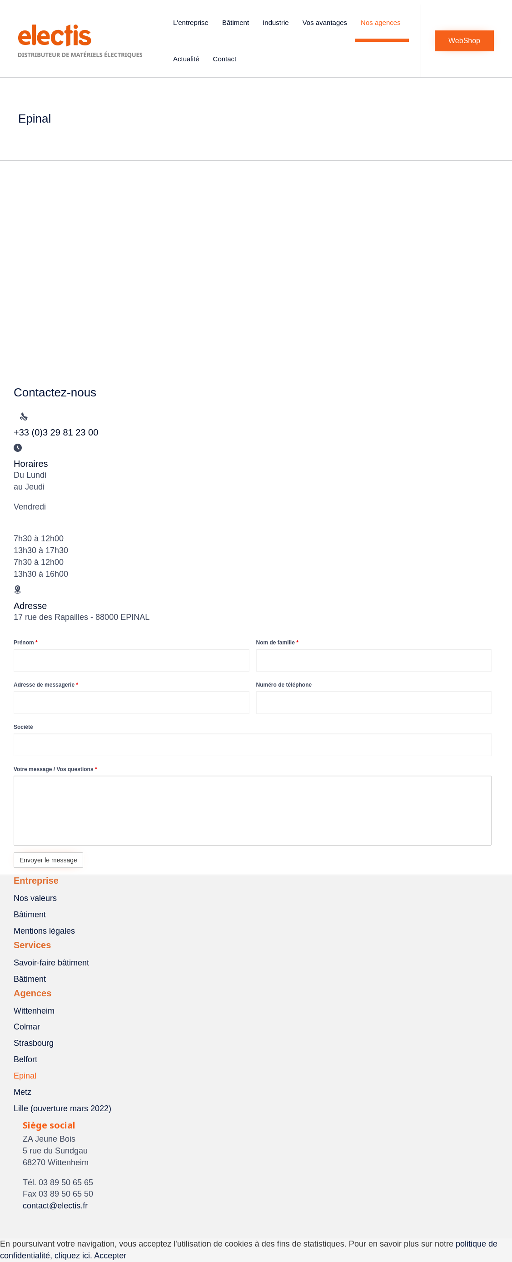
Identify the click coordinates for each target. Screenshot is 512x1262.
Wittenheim (34, 1010)
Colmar (27, 1026)
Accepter (110, 1255)
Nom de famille (277, 642)
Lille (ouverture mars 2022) (62, 1108)
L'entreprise (192, 22)
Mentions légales (44, 930)
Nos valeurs (35, 898)
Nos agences (382, 22)
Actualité (187, 59)
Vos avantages (326, 22)
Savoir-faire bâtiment (51, 962)
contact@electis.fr (55, 1205)
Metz (22, 1092)
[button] (464, 40)
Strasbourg (34, 1043)
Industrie (277, 22)
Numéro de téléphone (284, 685)
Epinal (25, 1075)
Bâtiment (237, 22)
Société (23, 727)
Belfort (25, 1059)
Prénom (26, 642)
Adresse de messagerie (46, 685)
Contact (226, 59)
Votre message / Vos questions (55, 769)
